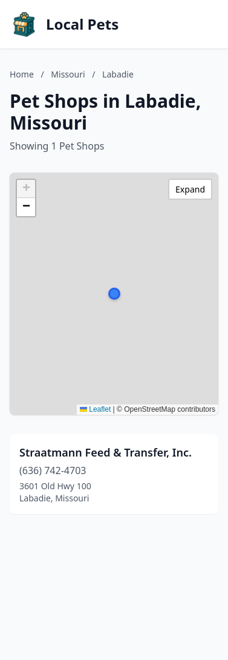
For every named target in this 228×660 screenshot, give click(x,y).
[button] (114, 294)
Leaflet (95, 409)
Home (22, 74)
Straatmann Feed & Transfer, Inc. (105, 452)
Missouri (68, 74)
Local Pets (82, 24)
